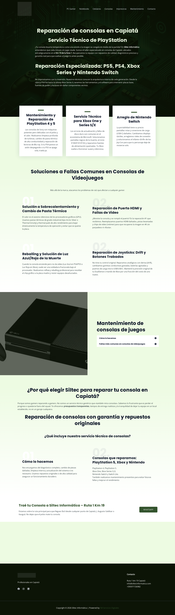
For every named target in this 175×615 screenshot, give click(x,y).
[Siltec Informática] (25, 8)
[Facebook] (19, 589)
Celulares (97, 9)
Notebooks (84, 9)
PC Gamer (71, 9)
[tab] (128, 338)
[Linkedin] (28, 589)
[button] (148, 509)
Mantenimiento (137, 9)
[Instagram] (23, 589)
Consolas (109, 9)
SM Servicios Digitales (109, 608)
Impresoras (121, 9)
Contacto (152, 9)
